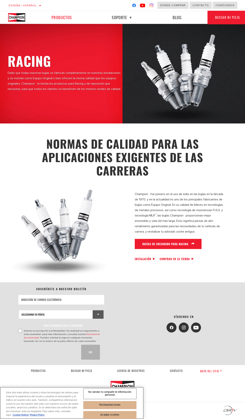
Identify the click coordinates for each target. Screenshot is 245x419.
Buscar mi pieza (81, 371)
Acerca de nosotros (131, 371)
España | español (23, 5)
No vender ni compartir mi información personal (109, 393)
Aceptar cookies (109, 414)
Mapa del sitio (211, 371)
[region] (72, 403)
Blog (177, 17)
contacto (176, 371)
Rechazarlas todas (109, 404)
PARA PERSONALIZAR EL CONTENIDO (63, 325)
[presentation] (47, 352)
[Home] (20, 17)
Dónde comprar (173, 5)
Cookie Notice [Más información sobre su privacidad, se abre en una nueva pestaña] (20, 415)
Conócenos (225, 5)
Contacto (201, 5)
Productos (61, 17)
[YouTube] (142, 6)
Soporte (119, 17)
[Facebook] (134, 6)
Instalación (143, 259)
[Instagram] (151, 6)
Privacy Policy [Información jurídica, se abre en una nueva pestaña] (37, 415)
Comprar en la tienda (175, 259)
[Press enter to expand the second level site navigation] (130, 18)
